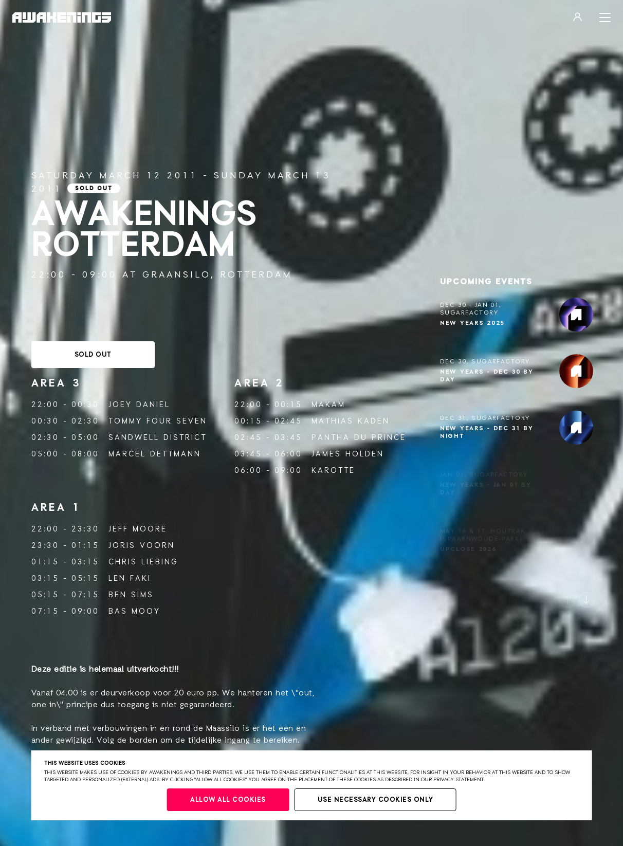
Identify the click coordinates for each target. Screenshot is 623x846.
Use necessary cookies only (375, 800)
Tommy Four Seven (157, 421)
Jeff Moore (137, 529)
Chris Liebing (143, 562)
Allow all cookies (228, 800)
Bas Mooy (134, 611)
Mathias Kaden (351, 421)
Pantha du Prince (359, 438)
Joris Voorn (141, 545)
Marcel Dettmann (154, 454)
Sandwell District (157, 438)
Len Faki (129, 578)
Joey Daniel (139, 405)
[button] (567, 600)
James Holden (348, 454)
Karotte (333, 470)
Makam (328, 405)
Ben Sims (131, 595)
